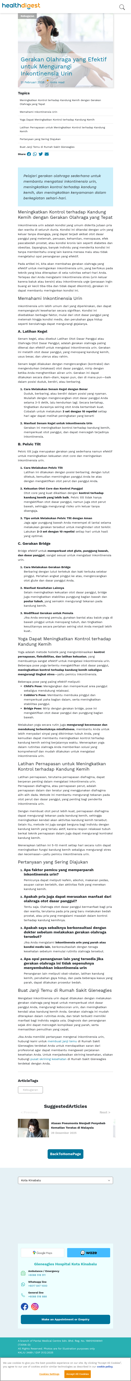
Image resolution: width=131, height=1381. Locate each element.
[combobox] (65, 1180)
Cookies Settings (49, 1374)
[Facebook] (29, 154)
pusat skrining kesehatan (48, 1059)
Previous (29, 1112)
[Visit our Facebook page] (24, 1306)
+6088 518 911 (37, 1274)
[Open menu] (122, 6)
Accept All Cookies (77, 1374)
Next (105, 1112)
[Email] (46, 154)
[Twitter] (41, 154)
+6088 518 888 (37, 1296)
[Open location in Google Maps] (42, 1252)
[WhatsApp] (35, 154)
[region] (65, 1369)
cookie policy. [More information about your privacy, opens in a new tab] (105, 1366)
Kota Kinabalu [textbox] (31, 1180)
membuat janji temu (62, 1041)
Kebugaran (30, 1090)
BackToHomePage (65, 1154)
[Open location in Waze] (88, 1252)
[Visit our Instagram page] (35, 1306)
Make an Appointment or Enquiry (65, 1319)
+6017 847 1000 (37, 1285)
